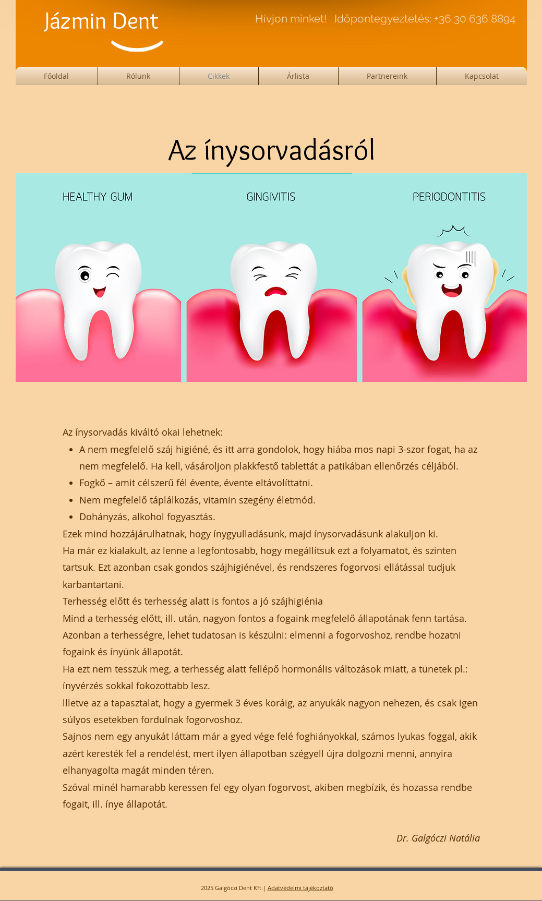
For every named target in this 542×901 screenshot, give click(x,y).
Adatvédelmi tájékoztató (300, 888)
